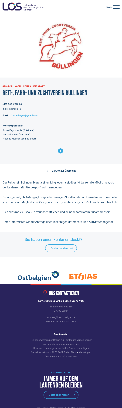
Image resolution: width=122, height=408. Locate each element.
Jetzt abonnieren (59, 395)
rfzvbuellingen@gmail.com (24, 115)
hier (77, 352)
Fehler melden (59, 248)
